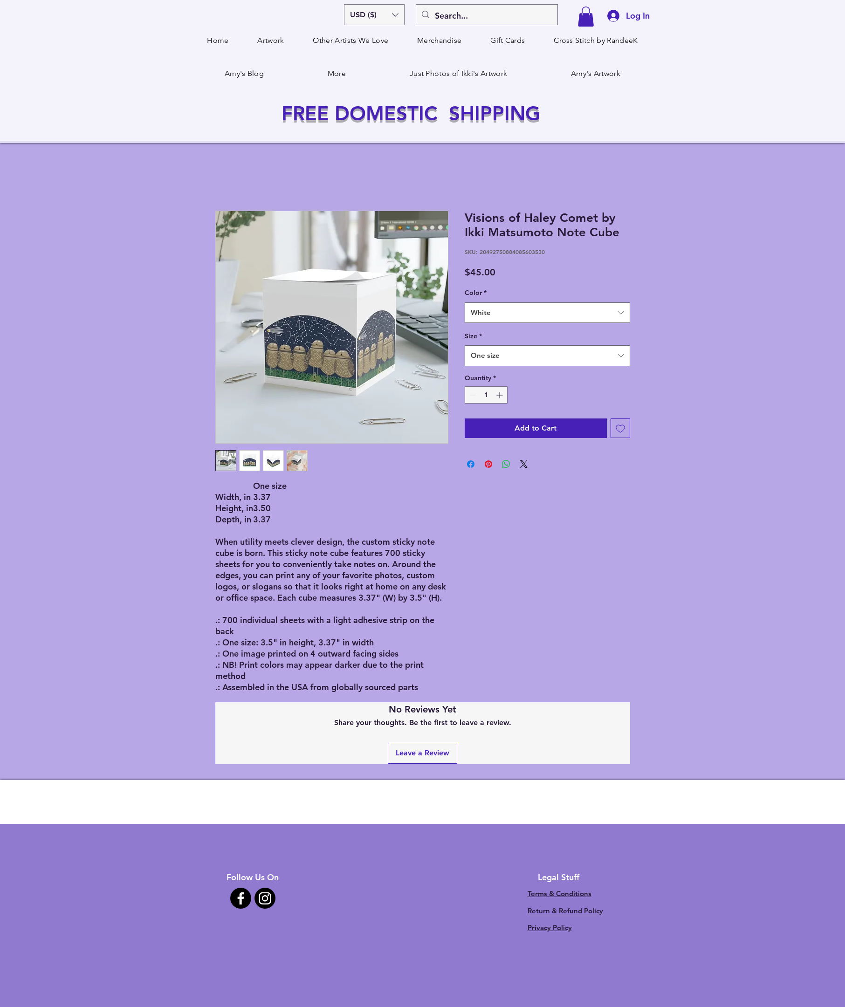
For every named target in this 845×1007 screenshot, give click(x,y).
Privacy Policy (550, 927)
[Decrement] (472, 395)
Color (476, 292)
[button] (374, 14)
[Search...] (486, 16)
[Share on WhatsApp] (506, 464)
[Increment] (500, 395)
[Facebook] (240, 898)
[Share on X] (523, 464)
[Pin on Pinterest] (488, 464)
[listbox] (374, 14)
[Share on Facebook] (470, 464)
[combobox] (547, 312)
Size (473, 336)
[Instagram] (264, 898)
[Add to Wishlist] (620, 428)
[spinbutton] (486, 395)
